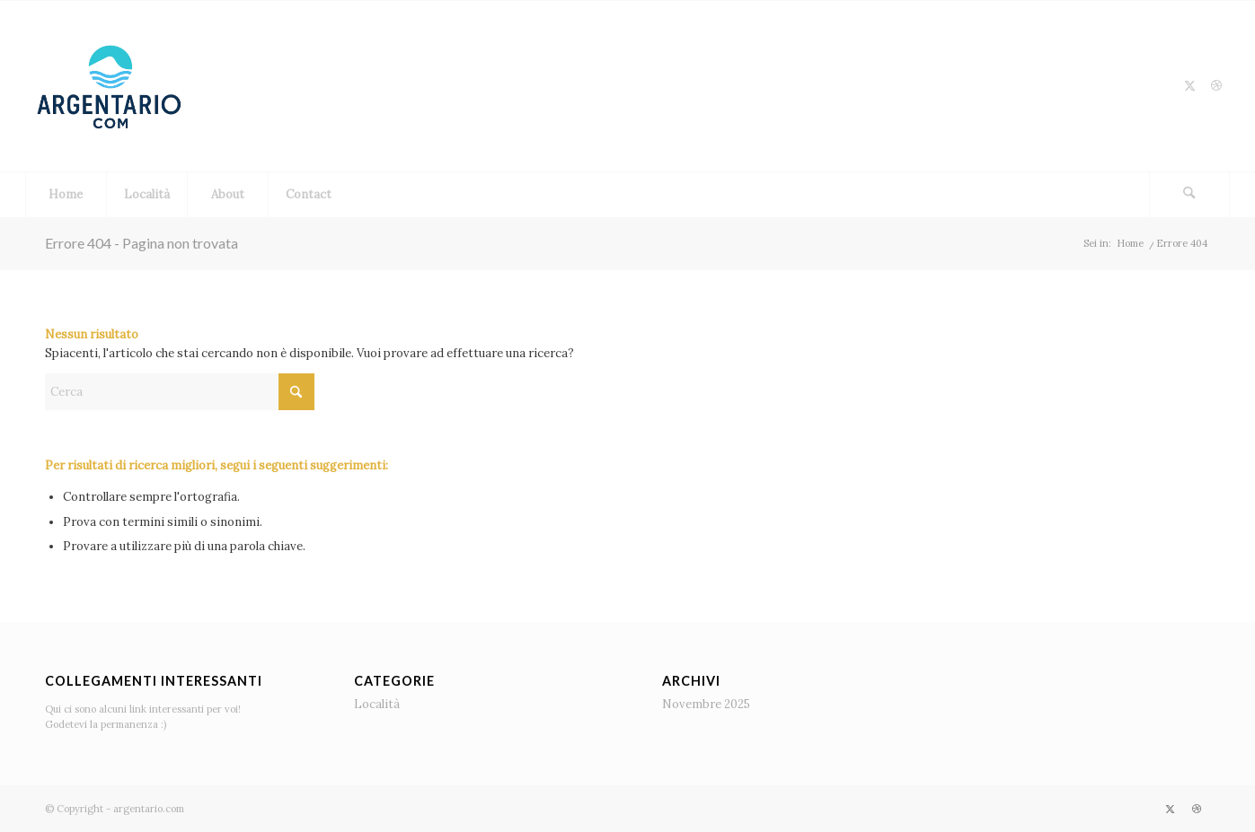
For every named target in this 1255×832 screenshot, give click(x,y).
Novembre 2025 (706, 704)
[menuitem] (65, 194)
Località (377, 704)
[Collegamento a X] (1189, 86)
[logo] (110, 86)
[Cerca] (1189, 194)
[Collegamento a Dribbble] (1216, 86)
